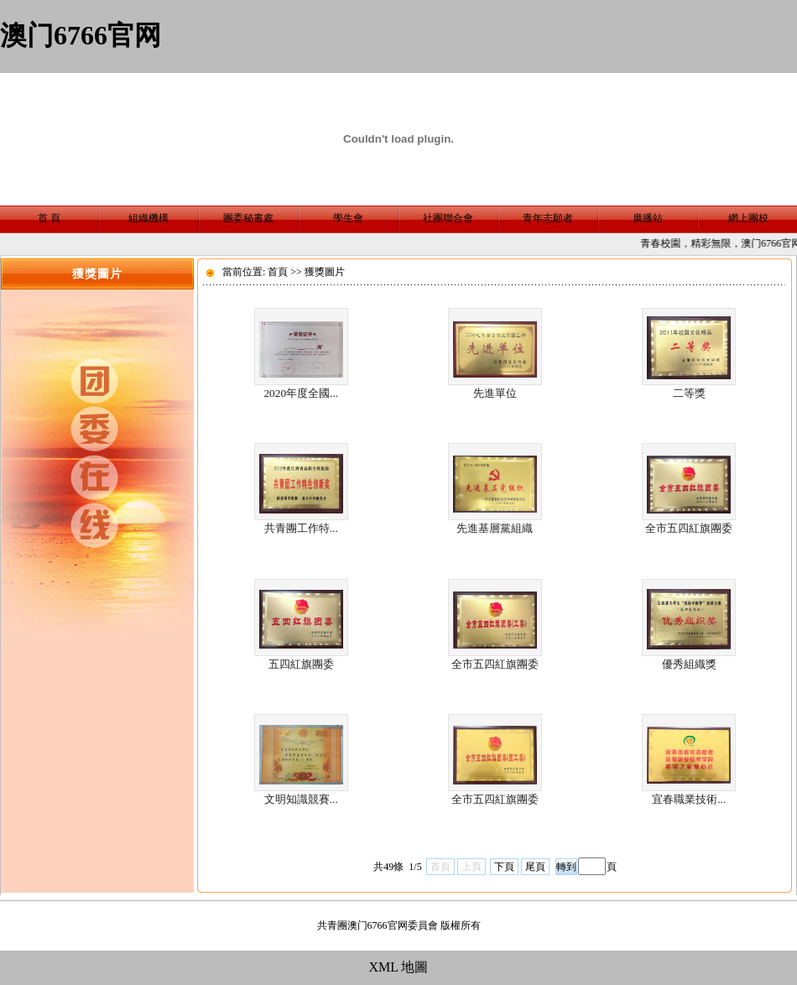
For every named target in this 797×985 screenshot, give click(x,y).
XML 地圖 (399, 967)
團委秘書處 (248, 218)
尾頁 (535, 867)
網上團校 (748, 218)
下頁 (504, 867)
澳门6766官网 (80, 35)
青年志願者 (548, 218)
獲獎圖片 (325, 272)
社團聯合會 (448, 218)
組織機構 (148, 218)
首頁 (278, 272)
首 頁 (49, 218)
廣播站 (648, 218)
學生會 (348, 218)
